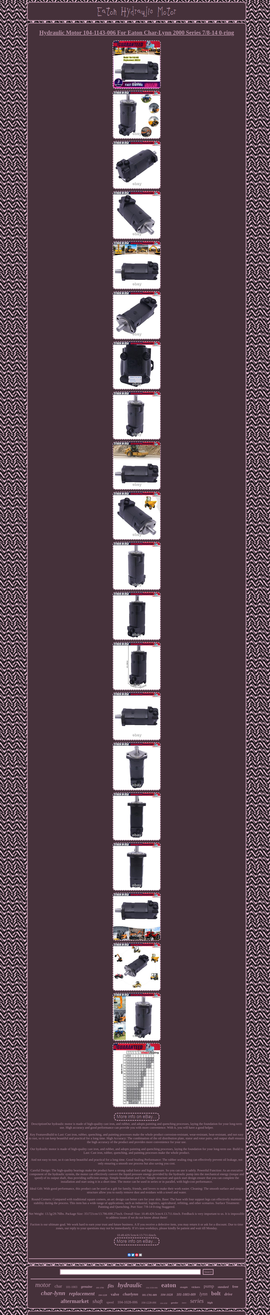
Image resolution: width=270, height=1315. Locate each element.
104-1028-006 (127, 1302)
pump (209, 1286)
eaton (168, 1285)
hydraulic (130, 1285)
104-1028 (166, 1294)
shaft (97, 1301)
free (235, 1287)
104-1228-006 (148, 1302)
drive (228, 1294)
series (197, 1301)
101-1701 (100, 1287)
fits (111, 1286)
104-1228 (102, 1295)
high (210, 1302)
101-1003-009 (186, 1294)
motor (43, 1285)
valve (115, 1294)
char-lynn (53, 1293)
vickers (195, 1287)
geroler (174, 1302)
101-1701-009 (149, 1295)
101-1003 (71, 1287)
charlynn (130, 1294)
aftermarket (75, 1301)
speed (110, 1302)
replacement (81, 1293)
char (58, 1286)
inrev (184, 1302)
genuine (86, 1287)
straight (184, 1287)
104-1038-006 (152, 1287)
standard (223, 1287)
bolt (216, 1293)
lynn (203, 1293)
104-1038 (163, 1303)
